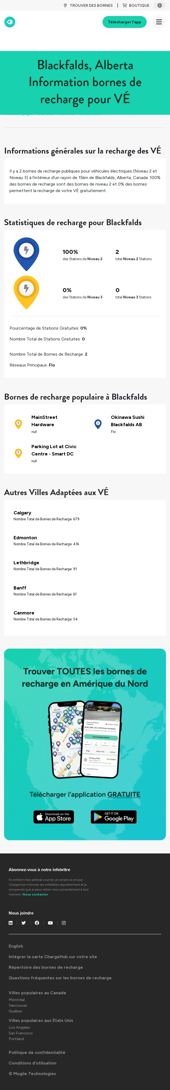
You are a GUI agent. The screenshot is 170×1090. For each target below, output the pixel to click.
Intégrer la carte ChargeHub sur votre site (53, 956)
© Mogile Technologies (32, 1073)
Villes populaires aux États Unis (41, 1020)
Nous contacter (35, 894)
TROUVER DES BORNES (88, 5)
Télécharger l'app (124, 22)
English (16, 946)
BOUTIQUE (136, 5)
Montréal (17, 999)
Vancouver (18, 1005)
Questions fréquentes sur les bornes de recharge (60, 977)
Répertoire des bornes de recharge (46, 967)
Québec (16, 1011)
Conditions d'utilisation (32, 1063)
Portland (16, 1039)
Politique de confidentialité (37, 1052)
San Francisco (21, 1033)
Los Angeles (19, 1027)
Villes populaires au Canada (37, 992)
